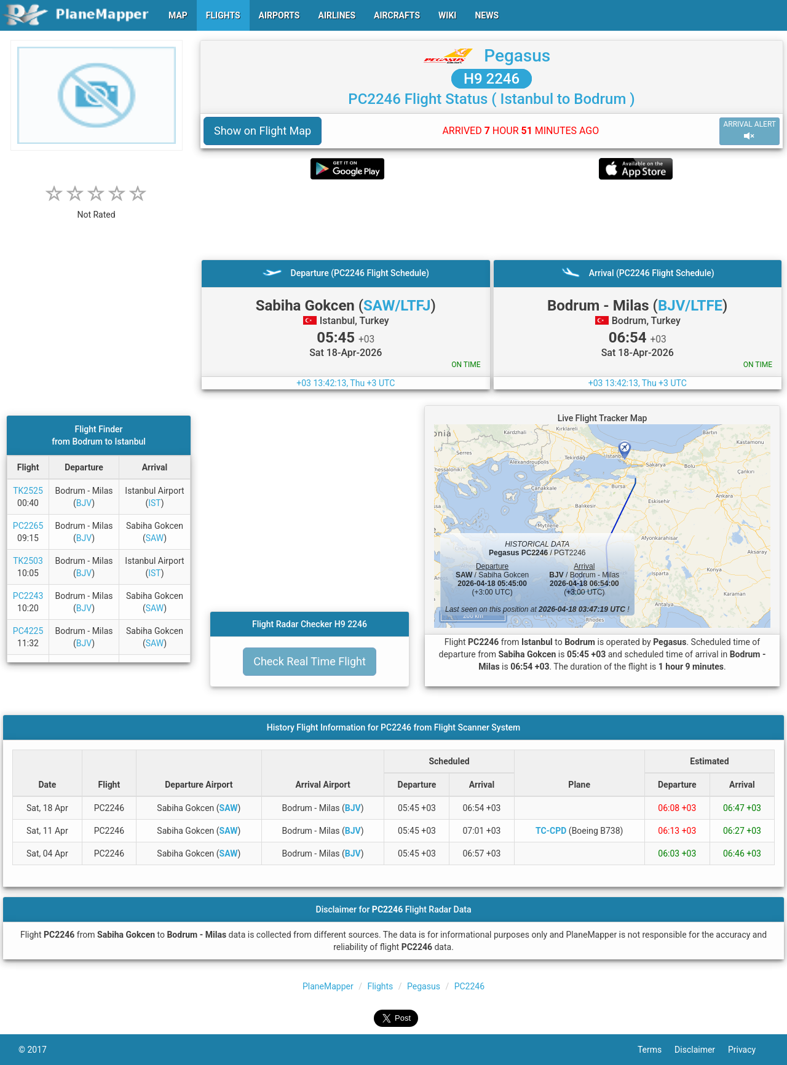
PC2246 (469, 986)
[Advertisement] (491, 219)
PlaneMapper (328, 986)
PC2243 (28, 596)
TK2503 (28, 561)
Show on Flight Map (262, 130)
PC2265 (28, 526)
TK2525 (28, 491)
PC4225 (28, 631)
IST (154, 503)
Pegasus (517, 56)
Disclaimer (701, 1050)
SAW (155, 538)
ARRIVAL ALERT (749, 130)
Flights (380, 986)
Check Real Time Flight (309, 661)
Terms (656, 1050)
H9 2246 (492, 78)
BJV (84, 503)
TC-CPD (551, 831)
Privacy (748, 1050)
